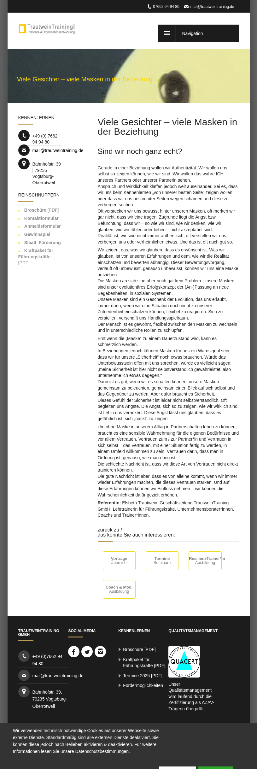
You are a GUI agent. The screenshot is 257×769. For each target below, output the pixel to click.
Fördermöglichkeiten (143, 685)
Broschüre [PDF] (139, 649)
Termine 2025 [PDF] (142, 675)
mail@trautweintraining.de (212, 6)
